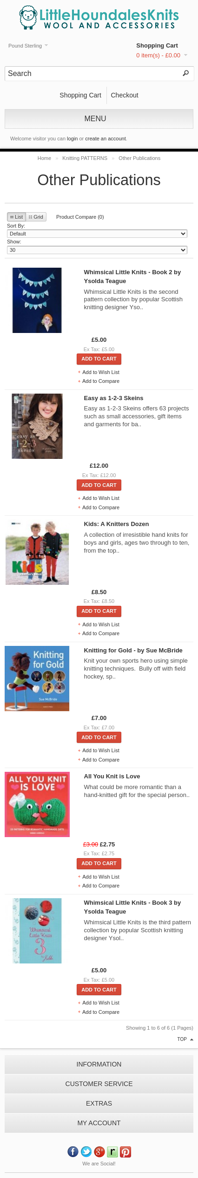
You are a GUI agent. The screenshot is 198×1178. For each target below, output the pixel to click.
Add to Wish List (100, 372)
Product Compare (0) (80, 217)
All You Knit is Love (112, 776)
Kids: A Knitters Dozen (116, 523)
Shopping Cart (157, 45)
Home (44, 158)
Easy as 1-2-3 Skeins (114, 398)
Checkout (124, 95)
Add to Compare (100, 381)
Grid (36, 217)
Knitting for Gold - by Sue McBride (133, 650)
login (72, 138)
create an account (105, 138)
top (182, 1039)
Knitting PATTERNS (84, 158)
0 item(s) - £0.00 (158, 55)
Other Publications (139, 158)
